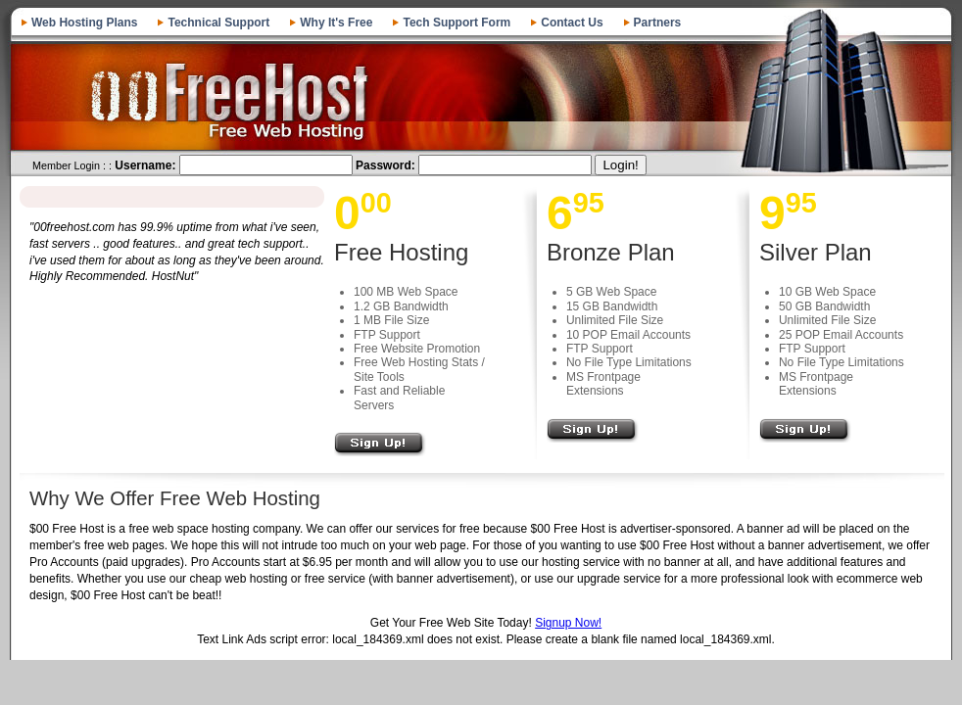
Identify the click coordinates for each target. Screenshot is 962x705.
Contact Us (571, 22)
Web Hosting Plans (84, 22)
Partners (658, 22)
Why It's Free (336, 22)
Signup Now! (568, 623)
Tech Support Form (456, 22)
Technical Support (218, 22)
